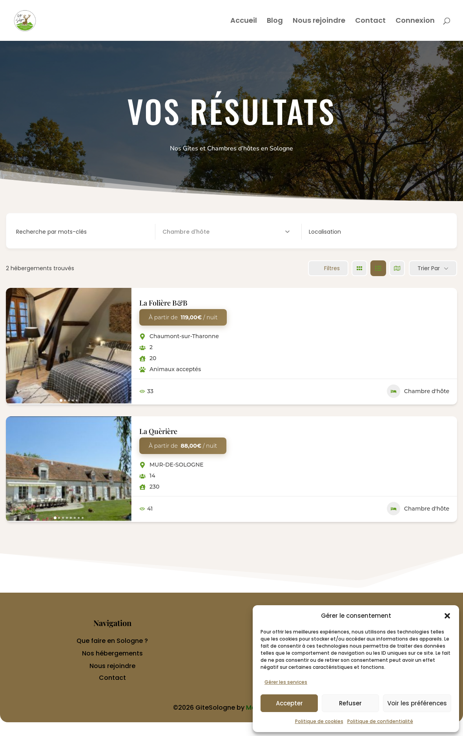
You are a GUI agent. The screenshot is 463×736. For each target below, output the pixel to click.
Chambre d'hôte (418, 391)
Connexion (415, 21)
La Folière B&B (163, 303)
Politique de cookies (319, 721)
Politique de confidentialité (380, 721)
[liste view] (378, 268)
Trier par (428, 268)
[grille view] (359, 268)
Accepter (289, 703)
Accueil (243, 21)
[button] (447, 616)
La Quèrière (158, 431)
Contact (370, 21)
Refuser (350, 703)
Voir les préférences (417, 703)
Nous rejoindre (319, 21)
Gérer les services (285, 682)
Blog (275, 21)
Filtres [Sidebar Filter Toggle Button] (328, 268)
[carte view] (397, 268)
